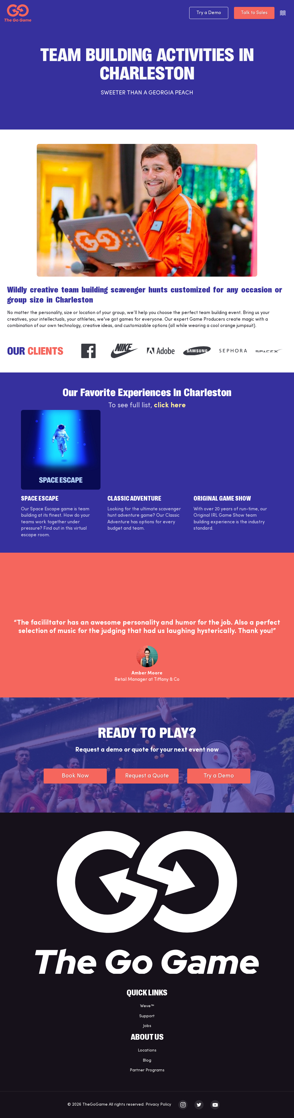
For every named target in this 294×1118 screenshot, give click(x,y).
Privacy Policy (158, 1104)
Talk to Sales (254, 13)
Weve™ (147, 1006)
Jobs (147, 1026)
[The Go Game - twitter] (199, 1104)
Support (147, 1016)
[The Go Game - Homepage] (17, 13)
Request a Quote (147, 776)
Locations (147, 1050)
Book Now (75, 776)
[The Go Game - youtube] (215, 1104)
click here (170, 405)
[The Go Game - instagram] (182, 1104)
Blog (147, 1060)
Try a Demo (208, 13)
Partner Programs (147, 1070)
